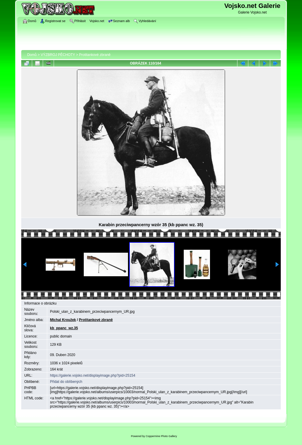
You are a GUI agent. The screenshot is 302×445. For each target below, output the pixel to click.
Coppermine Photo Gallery (161, 436)
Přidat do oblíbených (66, 382)
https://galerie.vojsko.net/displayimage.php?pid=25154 (92, 375)
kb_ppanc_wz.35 (64, 328)
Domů (32, 55)
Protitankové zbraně (95, 55)
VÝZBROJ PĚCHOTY (58, 55)
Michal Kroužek (63, 320)
